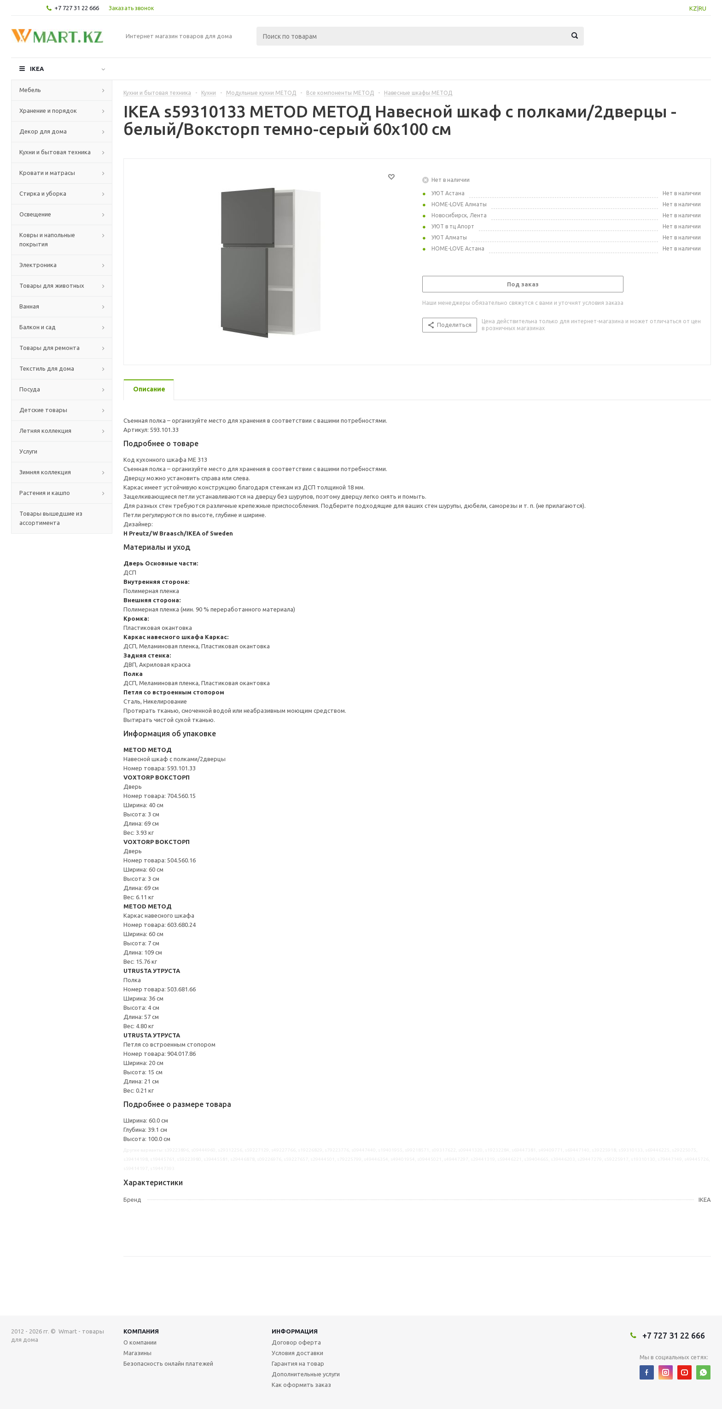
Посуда (29, 389)
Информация (295, 1331)
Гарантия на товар (298, 1363)
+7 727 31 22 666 (76, 8)
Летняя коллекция (45, 430)
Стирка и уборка (42, 193)
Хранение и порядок (48, 110)
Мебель (30, 90)
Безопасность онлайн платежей (168, 1363)
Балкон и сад (37, 327)
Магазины (137, 1353)
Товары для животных (51, 285)
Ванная (29, 306)
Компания (141, 1331)
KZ (693, 8)
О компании (140, 1342)
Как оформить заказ (301, 1384)
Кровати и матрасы (47, 172)
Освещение (35, 214)
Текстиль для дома (46, 368)
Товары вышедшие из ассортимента (50, 518)
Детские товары (43, 410)
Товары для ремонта (49, 347)
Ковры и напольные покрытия (47, 239)
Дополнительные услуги (306, 1374)
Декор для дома (43, 131)
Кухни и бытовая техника (55, 152)
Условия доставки (297, 1353)
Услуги (28, 451)
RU (702, 8)
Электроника (38, 265)
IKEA (37, 68)
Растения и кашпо (44, 492)
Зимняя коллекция (45, 472)
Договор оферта (296, 1342)
